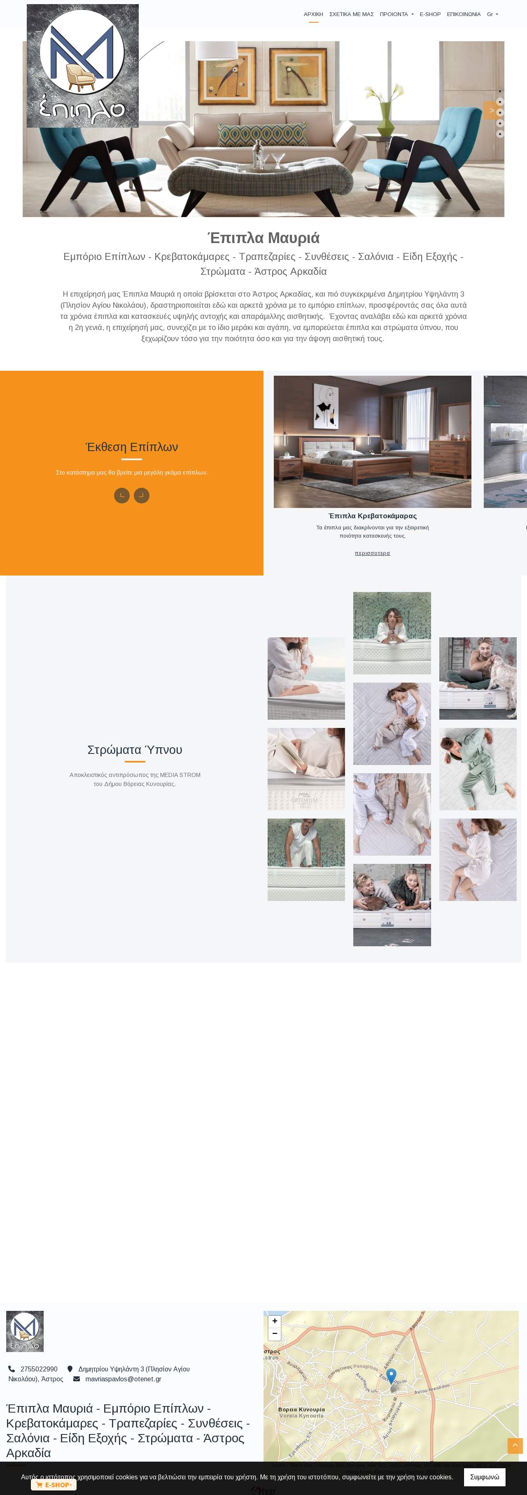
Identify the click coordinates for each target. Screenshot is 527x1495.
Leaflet (278, 1451)
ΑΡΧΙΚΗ (313, 14)
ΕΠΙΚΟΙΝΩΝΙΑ (464, 14)
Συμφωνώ (484, 1477)
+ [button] (274, 1308)
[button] (487, 108)
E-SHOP (430, 14)
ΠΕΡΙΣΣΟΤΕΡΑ (363, 539)
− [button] (274, 1320)
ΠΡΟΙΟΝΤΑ (395, 14)
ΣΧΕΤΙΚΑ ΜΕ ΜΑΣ (351, 14)
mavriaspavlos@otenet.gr (123, 1365)
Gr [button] (490, 14)
